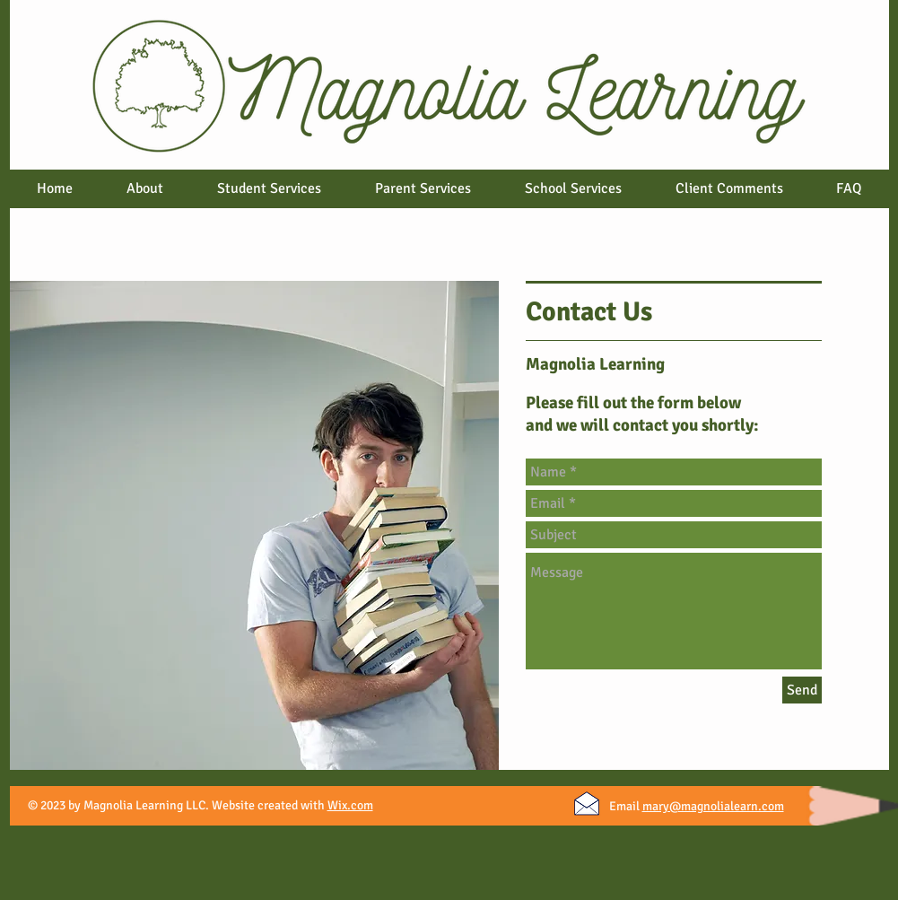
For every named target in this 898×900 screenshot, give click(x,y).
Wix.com (350, 805)
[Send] (802, 690)
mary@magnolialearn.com (713, 806)
